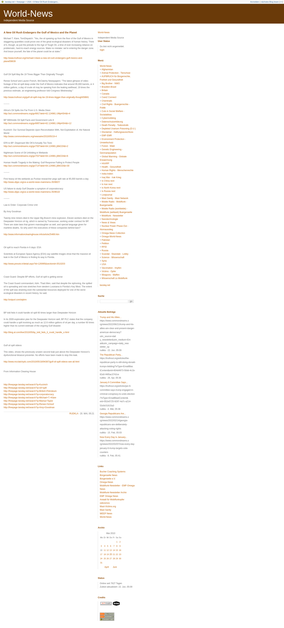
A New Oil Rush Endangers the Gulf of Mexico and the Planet (40, 32)
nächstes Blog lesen (270, 2)
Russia (105, 250)
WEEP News (106, 513)
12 (108, 550)
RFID (104, 247)
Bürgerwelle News (108, 475)
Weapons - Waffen (111, 275)
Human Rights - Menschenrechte (117, 170)
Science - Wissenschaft (113, 257)
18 (105, 554)
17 (101, 554)
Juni (115, 567)
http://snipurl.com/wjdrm (15, 299)
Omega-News (106, 482)
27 (111, 558)
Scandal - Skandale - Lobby (115, 254)
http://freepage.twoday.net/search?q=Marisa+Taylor (28, 401)
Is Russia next (108, 191)
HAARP (105, 163)
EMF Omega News (109, 496)
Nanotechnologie (110, 219)
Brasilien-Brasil (109, 87)
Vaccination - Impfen (111, 268)
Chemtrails (107, 101)
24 (101, 558)
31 (101, 563)
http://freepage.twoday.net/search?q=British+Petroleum (30, 391)
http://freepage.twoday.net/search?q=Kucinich (26, 384)
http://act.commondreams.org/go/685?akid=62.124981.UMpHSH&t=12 (37, 123)
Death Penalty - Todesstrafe (115, 125)
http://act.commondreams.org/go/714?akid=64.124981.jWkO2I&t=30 (36, 166)
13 (111, 550)
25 (105, 558)
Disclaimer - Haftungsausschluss (117, 132)
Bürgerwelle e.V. (108, 478)
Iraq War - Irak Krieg (111, 177)
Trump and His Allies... (111, 317)
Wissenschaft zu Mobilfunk (114, 278)
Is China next (108, 181)
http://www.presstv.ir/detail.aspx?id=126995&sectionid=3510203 (34, 263)
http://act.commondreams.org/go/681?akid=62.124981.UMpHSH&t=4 (37, 113)
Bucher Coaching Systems (112, 471)
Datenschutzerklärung (112, 121)
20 (111, 554)
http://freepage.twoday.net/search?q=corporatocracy (29, 394)
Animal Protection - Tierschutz (116, 73)
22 (117, 554)
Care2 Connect (109, 97)
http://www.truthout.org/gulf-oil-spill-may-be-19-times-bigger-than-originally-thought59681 (46, 97)
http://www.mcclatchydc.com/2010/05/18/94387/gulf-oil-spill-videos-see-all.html (41, 361)
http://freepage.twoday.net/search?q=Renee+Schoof (29, 404)
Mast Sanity (105, 510)
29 (117, 558)
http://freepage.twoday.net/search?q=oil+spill (25, 388)
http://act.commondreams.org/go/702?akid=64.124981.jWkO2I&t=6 (36, 156)
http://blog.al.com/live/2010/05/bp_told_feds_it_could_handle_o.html (36, 332)
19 (108, 554)
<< (281, 2)
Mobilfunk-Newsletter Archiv (113, 492)
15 (117, 550)
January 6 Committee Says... (114, 382)
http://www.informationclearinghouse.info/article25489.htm (31, 234)
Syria (104, 261)
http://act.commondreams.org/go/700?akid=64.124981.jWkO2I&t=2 (36, 146)
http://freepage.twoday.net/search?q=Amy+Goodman (29, 407)
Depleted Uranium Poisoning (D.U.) (119, 128)
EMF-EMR (107, 135)
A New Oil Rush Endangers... (46, 2)
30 (120, 558)
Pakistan (106, 240)
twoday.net (9, 2)
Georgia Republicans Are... (113, 413)
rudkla (73, 413)
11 (105, 550)
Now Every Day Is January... (113, 437)
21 (114, 554)
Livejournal (107, 195)
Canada (105, 94)
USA (29, 2)
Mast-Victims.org (108, 506)
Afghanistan (107, 69)
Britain (105, 90)
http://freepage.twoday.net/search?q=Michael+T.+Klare (30, 397)
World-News (28, 14)
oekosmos (105, 503)
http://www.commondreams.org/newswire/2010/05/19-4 (30, 136)
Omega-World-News (111, 236)
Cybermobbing (109, 118)
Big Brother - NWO (111, 83)
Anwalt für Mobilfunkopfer (112, 499)
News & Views (108, 222)
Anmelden (254, 2)
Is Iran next (107, 184)
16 (120, 550)
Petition (105, 243)
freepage (21, 2)
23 (120, 554)
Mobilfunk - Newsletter (112, 215)
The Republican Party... (111, 355)
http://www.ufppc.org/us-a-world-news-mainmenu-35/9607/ (32, 182)
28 (114, 558)
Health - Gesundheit (111, 167)
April (107, 567)
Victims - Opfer (109, 271)
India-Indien (107, 174)
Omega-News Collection (113, 233)
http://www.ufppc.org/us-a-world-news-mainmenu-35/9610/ (32, 192)
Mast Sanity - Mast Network (115, 198)
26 (108, 558)
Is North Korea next (111, 187)
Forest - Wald (108, 146)
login (102, 50)
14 (114, 550)
